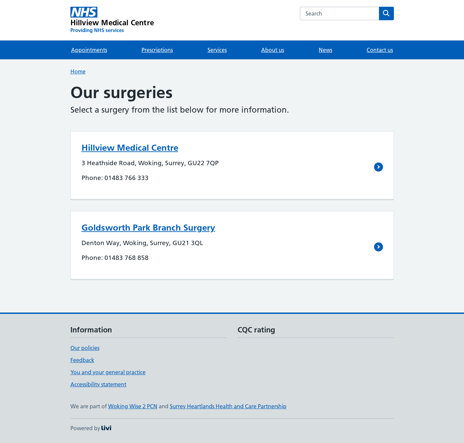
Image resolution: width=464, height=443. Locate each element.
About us (272, 50)
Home (78, 71)
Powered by (90, 428)
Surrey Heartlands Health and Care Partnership (228, 406)
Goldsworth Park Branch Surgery (148, 227)
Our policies (84, 348)
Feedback (82, 360)
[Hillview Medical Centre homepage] (112, 20)
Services (217, 50)
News (325, 50)
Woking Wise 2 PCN (132, 406)
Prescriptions (157, 50)
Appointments (89, 50)
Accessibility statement (98, 384)
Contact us (380, 50)
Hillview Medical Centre (130, 147)
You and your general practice (108, 372)
